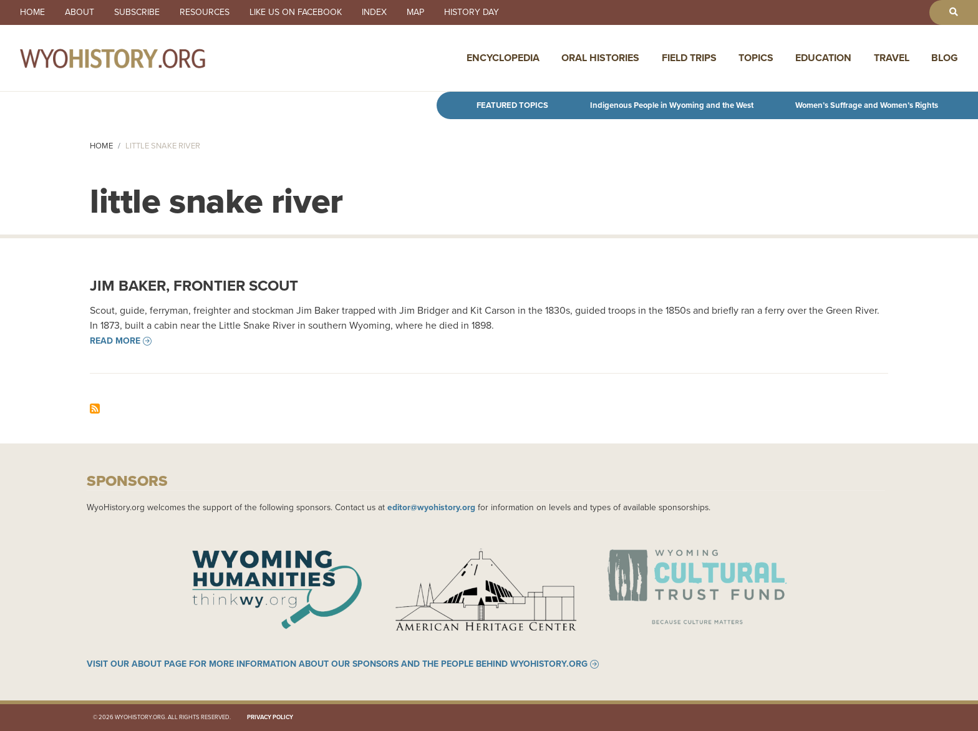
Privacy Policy (270, 717)
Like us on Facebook (295, 12)
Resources (205, 12)
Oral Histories (600, 58)
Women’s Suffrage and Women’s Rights (866, 105)
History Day (471, 12)
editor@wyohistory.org (431, 507)
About (79, 12)
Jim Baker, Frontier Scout (194, 285)
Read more (115, 341)
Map (415, 12)
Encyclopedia (503, 58)
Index (374, 12)
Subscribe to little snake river (95, 409)
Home (32, 12)
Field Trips (689, 58)
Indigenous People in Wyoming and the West (671, 105)
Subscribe (137, 12)
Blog (944, 58)
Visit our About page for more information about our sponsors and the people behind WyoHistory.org (337, 664)
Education (823, 58)
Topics (755, 58)
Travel (891, 58)
